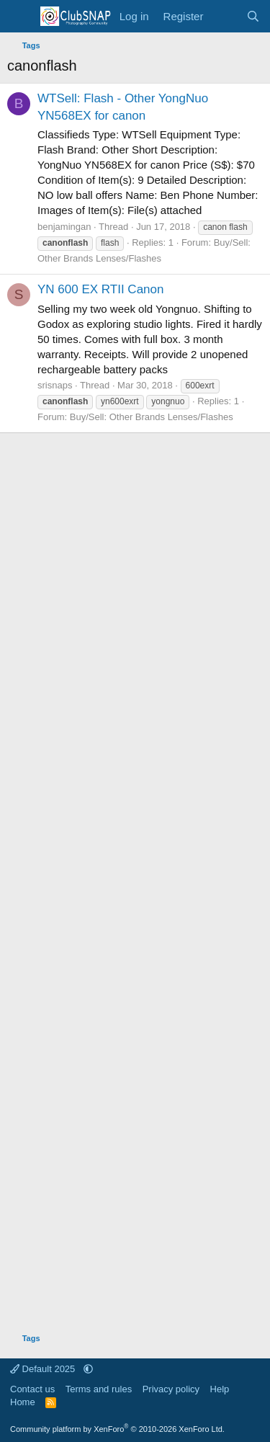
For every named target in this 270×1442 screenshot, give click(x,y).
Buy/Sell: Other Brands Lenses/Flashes (151, 416)
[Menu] (20, 16)
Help (220, 1389)
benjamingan (64, 226)
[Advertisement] (135, 877)
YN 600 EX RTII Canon (100, 289)
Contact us (32, 1389)
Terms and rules (99, 1389)
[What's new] (224, 16)
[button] (88, 1369)
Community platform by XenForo (117, 1429)
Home (22, 1402)
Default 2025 (44, 1368)
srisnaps (54, 385)
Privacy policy (171, 1389)
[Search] (253, 16)
